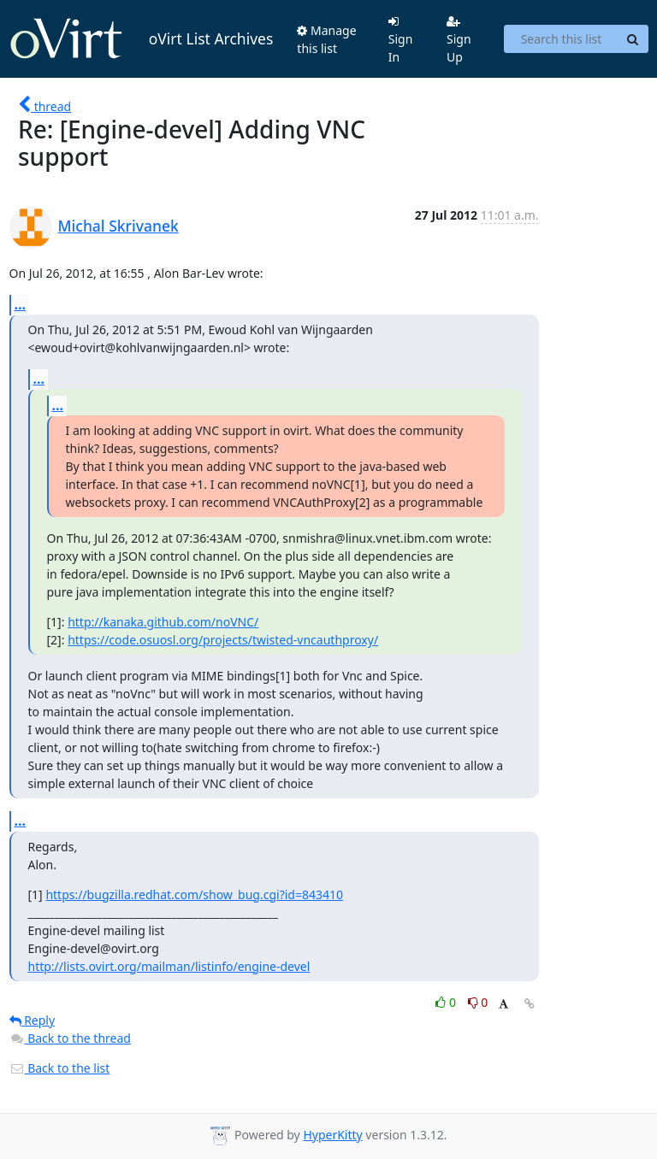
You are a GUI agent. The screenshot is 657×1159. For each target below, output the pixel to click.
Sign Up (459, 40)
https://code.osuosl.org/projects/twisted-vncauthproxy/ (223, 640)
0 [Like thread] (447, 1002)
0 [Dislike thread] (478, 1002)
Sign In (400, 40)
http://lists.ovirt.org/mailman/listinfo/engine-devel (169, 966)
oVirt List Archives (141, 39)
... (21, 304)
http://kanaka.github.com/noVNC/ (163, 622)
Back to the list (59, 1068)
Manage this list (326, 39)
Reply (32, 1020)
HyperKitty (332, 1135)
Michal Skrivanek (118, 225)
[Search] (633, 39)
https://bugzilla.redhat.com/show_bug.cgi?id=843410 (194, 894)
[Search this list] (561, 39)
